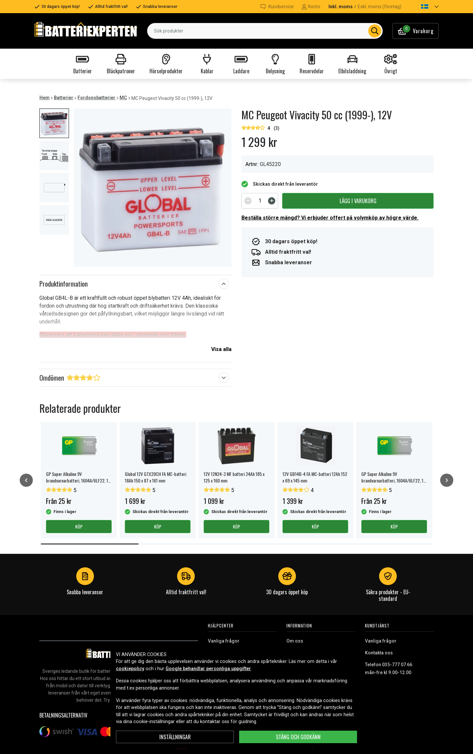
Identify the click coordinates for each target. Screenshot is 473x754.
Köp (78, 526)
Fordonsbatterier (96, 97)
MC (123, 97)
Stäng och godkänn (298, 737)
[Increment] (271, 200)
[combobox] (265, 31)
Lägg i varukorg (358, 201)
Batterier (63, 97)
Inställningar (175, 737)
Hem (44, 97)
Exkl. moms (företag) (379, 6)
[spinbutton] (260, 201)
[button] (424, 6)
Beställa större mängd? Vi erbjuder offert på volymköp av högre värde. (329, 218)
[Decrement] (248, 200)
